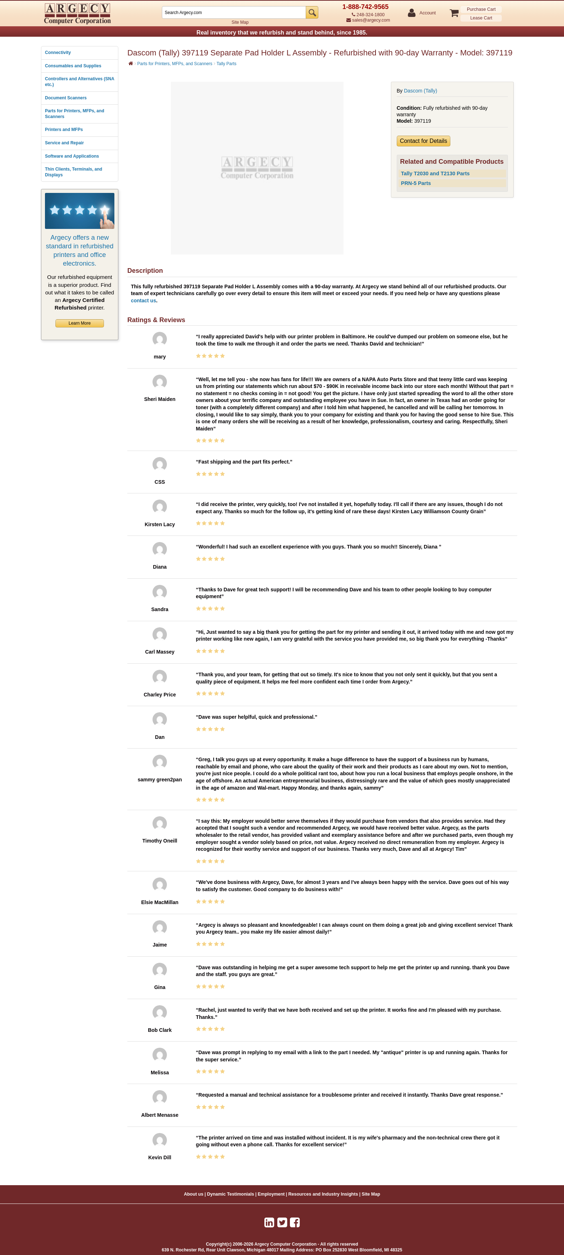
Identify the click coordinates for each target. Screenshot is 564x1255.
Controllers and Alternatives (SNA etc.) (79, 81)
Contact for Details (423, 141)
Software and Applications (72, 156)
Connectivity (58, 52)
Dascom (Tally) (420, 91)
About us (193, 1194)
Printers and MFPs (64, 129)
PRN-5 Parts (416, 183)
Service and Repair (64, 142)
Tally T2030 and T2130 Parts (435, 173)
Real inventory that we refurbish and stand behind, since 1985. (281, 33)
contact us (143, 300)
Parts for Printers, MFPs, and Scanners (74, 113)
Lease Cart (481, 18)
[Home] (130, 63)
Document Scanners (66, 97)
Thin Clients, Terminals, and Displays (73, 172)
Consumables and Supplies (73, 65)
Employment (271, 1194)
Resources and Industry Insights (323, 1194)
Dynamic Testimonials (230, 1194)
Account (427, 13)
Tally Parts (226, 63)
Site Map (240, 22)
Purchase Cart (481, 9)
